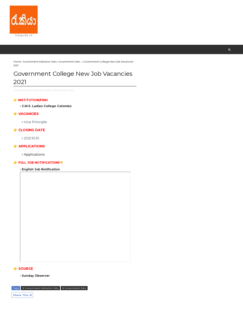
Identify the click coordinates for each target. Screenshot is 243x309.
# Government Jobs (74, 288)
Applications (35, 154)
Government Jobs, (63, 90)
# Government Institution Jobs (40, 288)
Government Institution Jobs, (34, 90)
